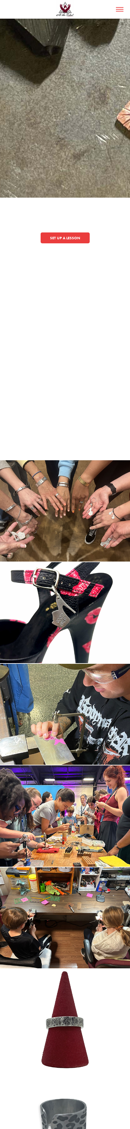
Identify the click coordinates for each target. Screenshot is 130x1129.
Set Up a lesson (65, 238)
